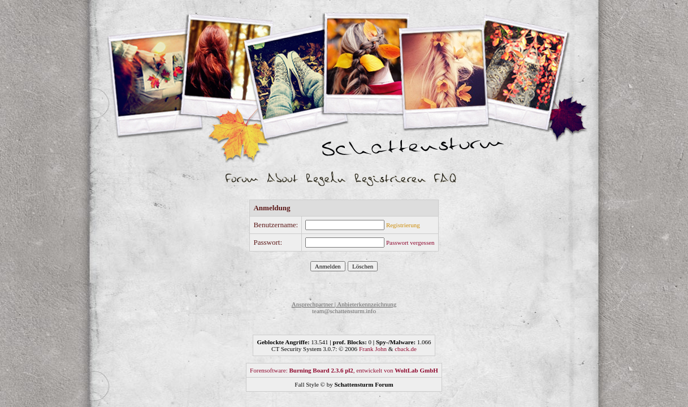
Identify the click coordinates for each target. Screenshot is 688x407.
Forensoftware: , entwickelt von (344, 370)
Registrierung (403, 225)
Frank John (373, 348)
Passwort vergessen (410, 242)
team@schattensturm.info (344, 311)
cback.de (406, 348)
